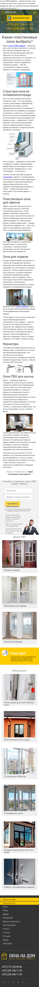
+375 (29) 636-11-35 (19, 28)
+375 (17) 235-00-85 (12, 966)
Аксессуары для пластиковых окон (19, 703)
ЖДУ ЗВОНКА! (12, 504)
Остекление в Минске (15, 776)
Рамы (5, 910)
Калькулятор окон (21, 18)
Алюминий (8, 918)
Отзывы (7, 936)
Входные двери (12, 570)
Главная (9, 472)
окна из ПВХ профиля (16, 46)
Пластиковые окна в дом (17, 739)
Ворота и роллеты (11, 921)
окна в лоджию (22, 307)
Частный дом (9, 925)
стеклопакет (8, 177)
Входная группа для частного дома (19, 851)
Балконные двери (13, 641)
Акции (5, 940)
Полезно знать (20, 472)
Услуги (6, 929)
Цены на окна (9, 899)
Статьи (6, 932)
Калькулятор (9, 903)
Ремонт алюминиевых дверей (19, 887)
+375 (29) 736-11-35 (19, 24)
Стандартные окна (13, 813)
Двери (6, 914)
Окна (5, 906)
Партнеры (7, 943)
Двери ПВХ (19, 537)
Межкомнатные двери (15, 605)
